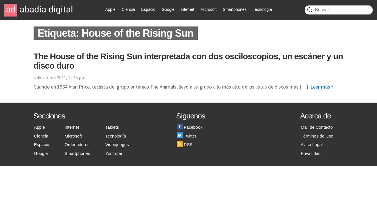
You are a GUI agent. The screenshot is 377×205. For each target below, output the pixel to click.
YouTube (113, 153)
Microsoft (208, 9)
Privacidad (311, 153)
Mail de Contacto (317, 127)
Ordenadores (77, 144)
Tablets (112, 127)
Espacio (148, 9)
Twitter (186, 136)
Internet (187, 9)
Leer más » (321, 86)
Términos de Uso (317, 136)
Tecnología (262, 9)
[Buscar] (339, 10)
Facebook (190, 127)
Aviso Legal (312, 144)
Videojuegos (117, 144)
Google (168, 9)
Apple (110, 9)
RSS (185, 144)
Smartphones (234, 9)
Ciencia (128, 9)
